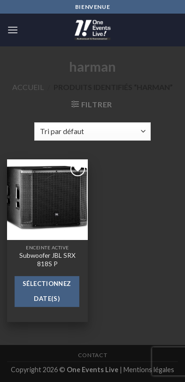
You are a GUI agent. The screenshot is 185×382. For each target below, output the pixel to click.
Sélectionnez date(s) (47, 291)
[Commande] (92, 131)
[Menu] (12, 29)
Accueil (28, 86)
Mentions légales (148, 370)
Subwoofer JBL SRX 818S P (47, 260)
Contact (92, 355)
